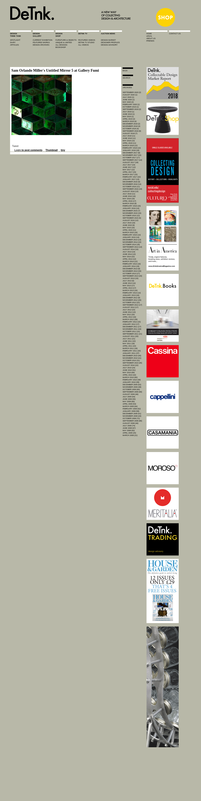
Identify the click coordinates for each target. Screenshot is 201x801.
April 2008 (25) (129, 433)
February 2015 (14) (132, 235)
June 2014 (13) (129, 254)
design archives (41, 45)
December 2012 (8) (131, 298)
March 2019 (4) (129, 121)
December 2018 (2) (131, 124)
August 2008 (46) (130, 423)
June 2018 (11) (129, 138)
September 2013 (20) (132, 276)
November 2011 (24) (132, 329)
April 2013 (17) (129, 288)
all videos (83, 45)
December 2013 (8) (131, 269)
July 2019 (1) (128, 112)
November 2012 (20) (132, 300)
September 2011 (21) (132, 334)
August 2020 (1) (130, 95)
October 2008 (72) (131, 418)
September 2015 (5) (132, 218)
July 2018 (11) (129, 136)
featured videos (86, 40)
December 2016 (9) (131, 182)
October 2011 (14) (131, 331)
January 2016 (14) (131, 208)
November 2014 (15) (132, 242)
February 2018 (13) (132, 148)
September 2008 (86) (132, 421)
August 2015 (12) (130, 220)
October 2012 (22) (131, 302)
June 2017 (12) (129, 167)
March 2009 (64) (130, 406)
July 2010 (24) (129, 368)
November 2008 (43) (132, 416)
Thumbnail (51, 150)
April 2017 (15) (129, 172)
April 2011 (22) (129, 346)
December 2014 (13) (132, 240)
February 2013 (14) (132, 293)
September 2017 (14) (132, 160)
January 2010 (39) (131, 382)
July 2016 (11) (129, 194)
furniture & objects (66, 40)
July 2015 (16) (129, 223)
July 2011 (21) (129, 339)
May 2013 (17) (129, 286)
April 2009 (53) (129, 404)
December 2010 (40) (132, 356)
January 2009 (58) (131, 411)
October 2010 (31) (131, 360)
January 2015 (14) (131, 237)
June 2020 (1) (129, 100)
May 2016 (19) (129, 199)
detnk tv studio (86, 42)
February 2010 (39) (132, 380)
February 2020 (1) (131, 104)
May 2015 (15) (129, 228)
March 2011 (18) (130, 348)
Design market (108, 40)
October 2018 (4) (131, 129)
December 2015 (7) (131, 211)
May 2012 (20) (129, 315)
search (126, 78)
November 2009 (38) (132, 387)
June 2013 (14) (129, 283)
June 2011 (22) (129, 341)
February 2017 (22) (132, 177)
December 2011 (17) (132, 327)
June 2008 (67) (129, 428)
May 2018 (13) (129, 141)
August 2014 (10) (130, 249)
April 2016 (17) (129, 201)
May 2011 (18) (129, 344)
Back (125, 71)
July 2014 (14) (129, 252)
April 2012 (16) (129, 317)
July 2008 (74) (129, 426)
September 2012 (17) (132, 305)
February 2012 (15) (132, 322)
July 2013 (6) (128, 281)
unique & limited (63, 42)
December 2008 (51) (132, 414)
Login (17, 150)
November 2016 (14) (132, 184)
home (149, 34)
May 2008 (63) (129, 430)
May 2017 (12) (129, 170)
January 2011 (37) (131, 353)
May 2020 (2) (128, 102)
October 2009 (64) (131, 389)
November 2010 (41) (132, 358)
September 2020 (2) (132, 92)
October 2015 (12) (131, 216)
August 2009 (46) (130, 394)
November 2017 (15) (132, 155)
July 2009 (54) (129, 397)
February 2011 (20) (132, 351)
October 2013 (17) (131, 274)
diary (12, 42)
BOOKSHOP (60, 47)
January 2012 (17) (131, 324)
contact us (175, 34)
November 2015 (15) (132, 213)
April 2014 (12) (129, 259)
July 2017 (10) (129, 165)
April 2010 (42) (129, 375)
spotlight (15, 40)
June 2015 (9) (129, 225)
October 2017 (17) (131, 158)
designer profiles (110, 42)
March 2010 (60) (130, 377)
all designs (61, 45)
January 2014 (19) (131, 266)
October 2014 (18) (131, 245)
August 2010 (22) (130, 365)
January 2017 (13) (131, 179)
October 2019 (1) (131, 107)
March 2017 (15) (130, 174)
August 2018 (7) (130, 133)
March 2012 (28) (130, 319)
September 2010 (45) (132, 363)
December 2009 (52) (132, 385)
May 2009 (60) (129, 401)
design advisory (109, 45)
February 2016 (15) (132, 206)
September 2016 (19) (132, 189)
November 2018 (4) (131, 126)
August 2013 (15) (130, 278)
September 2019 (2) (132, 109)
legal (149, 36)
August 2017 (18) (130, 162)
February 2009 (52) (132, 409)
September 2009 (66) (132, 392)
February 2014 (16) (132, 264)
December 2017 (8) (131, 153)
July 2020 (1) (128, 97)
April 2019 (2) (129, 119)
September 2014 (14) (132, 247)
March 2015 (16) (130, 232)
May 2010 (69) (129, 373)
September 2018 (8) (132, 131)
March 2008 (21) (130, 435)
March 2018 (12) (130, 146)
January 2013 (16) (131, 295)
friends (150, 41)
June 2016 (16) (129, 196)
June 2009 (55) (129, 399)
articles (14, 45)
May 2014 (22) (129, 257)
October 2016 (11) (131, 187)
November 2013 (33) (132, 271)
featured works (41, 42)
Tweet (15, 146)
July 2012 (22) (129, 310)
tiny (63, 150)
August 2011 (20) (130, 336)
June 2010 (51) (129, 370)
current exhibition (42, 40)
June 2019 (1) (129, 114)
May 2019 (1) (128, 117)
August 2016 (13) (130, 191)
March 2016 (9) (129, 203)
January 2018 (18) (131, 150)
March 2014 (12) (130, 261)
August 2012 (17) (130, 307)
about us (151, 38)
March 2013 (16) (130, 290)
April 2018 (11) (129, 143)
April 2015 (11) (129, 230)
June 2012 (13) (129, 312)
